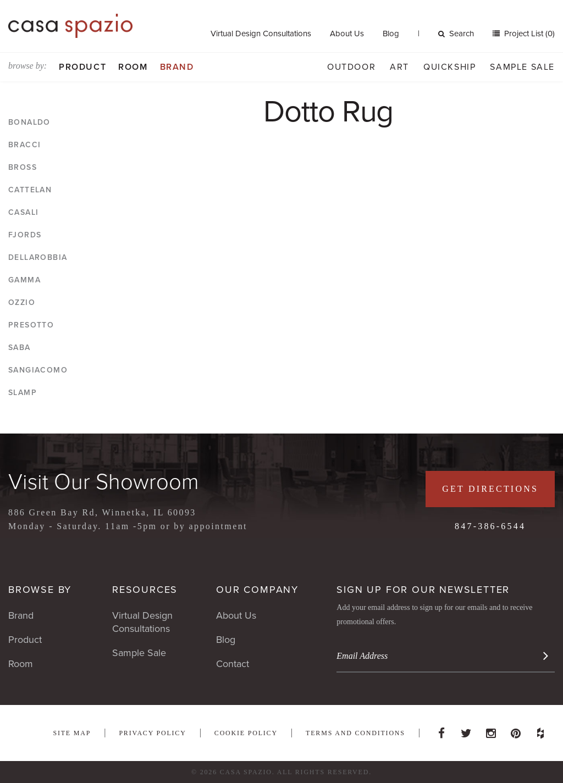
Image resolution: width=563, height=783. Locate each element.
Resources (145, 590)
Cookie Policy (246, 733)
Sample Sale (522, 67)
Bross (22, 167)
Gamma (24, 280)
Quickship (449, 67)
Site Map (72, 733)
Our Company (257, 590)
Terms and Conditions (355, 733)
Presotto (31, 325)
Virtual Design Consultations (261, 33)
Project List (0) (528, 33)
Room (132, 67)
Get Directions (490, 488)
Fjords (24, 235)
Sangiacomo (38, 370)
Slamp (22, 392)
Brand (177, 67)
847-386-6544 (490, 526)
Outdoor (351, 67)
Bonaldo (29, 122)
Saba (19, 347)
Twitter (466, 730)
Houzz (540, 730)
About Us (347, 33)
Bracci (24, 144)
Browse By (39, 590)
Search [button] (456, 33)
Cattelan (30, 190)
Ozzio (21, 302)
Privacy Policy (152, 733)
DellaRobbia (37, 257)
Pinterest (515, 730)
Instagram (491, 730)
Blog (391, 33)
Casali (23, 212)
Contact (232, 664)
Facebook (441, 730)
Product (82, 67)
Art (399, 67)
